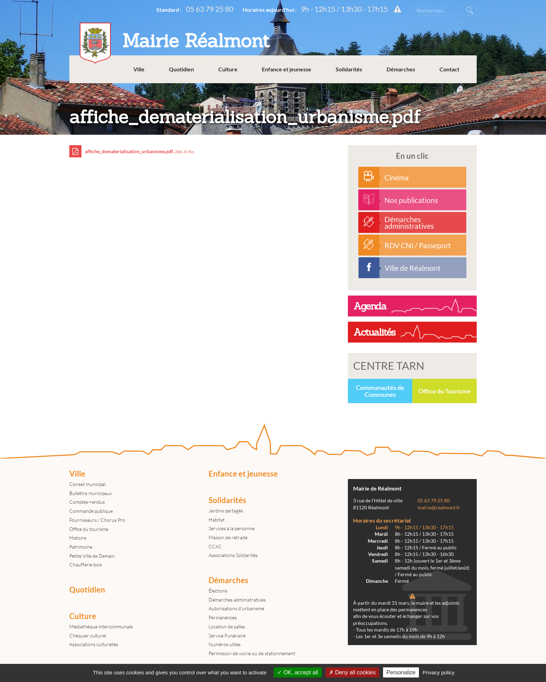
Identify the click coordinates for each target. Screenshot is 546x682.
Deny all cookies (352, 672)
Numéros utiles (225, 644)
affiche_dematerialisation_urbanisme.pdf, (131, 151)
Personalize (401, 672)
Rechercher (470, 10)
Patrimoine (80, 547)
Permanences (223, 617)
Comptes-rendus (87, 502)
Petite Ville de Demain (92, 556)
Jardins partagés (226, 511)
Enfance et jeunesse (286, 69)
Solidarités (349, 69)
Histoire (77, 538)
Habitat (217, 520)
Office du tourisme (88, 529)
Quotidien (181, 69)
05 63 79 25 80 (209, 9)
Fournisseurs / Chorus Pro (97, 520)
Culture (227, 69)
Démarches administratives (237, 600)
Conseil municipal (87, 484)
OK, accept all (297, 672)
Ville (139, 69)
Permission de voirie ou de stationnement (252, 653)
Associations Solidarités (233, 555)
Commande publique (91, 511)
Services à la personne (232, 528)
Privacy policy (439, 672)
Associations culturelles (93, 644)
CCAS (215, 546)
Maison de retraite (228, 537)
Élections (218, 591)
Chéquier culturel (87, 635)
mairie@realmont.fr (439, 507)
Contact (449, 69)
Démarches (401, 69)
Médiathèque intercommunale (101, 626)
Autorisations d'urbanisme (236, 608)
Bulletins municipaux (90, 493)
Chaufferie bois (85, 564)
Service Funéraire (227, 635)
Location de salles (227, 626)
